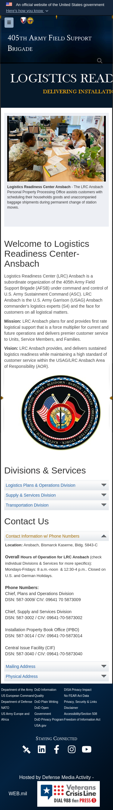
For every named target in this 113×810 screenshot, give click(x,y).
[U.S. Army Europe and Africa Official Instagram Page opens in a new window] (71, 750)
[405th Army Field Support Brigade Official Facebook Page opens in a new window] (56, 750)
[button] (28, 11)
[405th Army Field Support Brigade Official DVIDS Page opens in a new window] (26, 749)
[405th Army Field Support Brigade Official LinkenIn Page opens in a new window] (41, 750)
